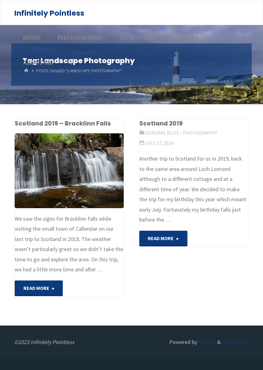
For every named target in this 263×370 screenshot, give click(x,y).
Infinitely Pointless (49, 13)
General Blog (162, 133)
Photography (200, 133)
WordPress (235, 342)
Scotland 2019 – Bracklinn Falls (63, 123)
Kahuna (206, 342)
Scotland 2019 (161, 123)
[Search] (69, 62)
